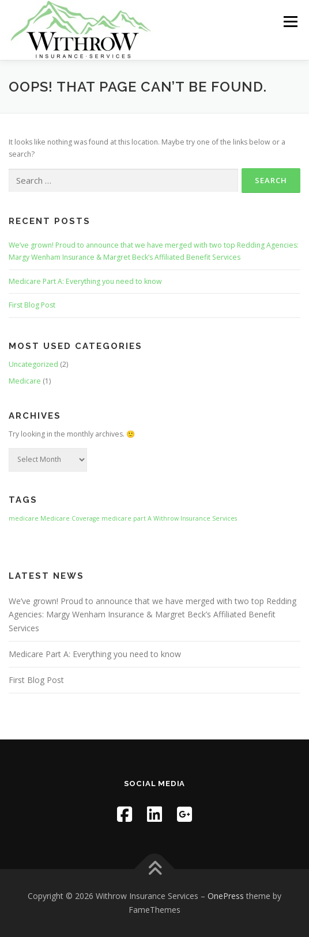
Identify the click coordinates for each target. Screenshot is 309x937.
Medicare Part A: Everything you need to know (85, 281)
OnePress (226, 895)
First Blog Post (32, 305)
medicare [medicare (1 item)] (24, 518)
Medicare (25, 381)
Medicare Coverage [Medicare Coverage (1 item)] (70, 518)
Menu (289, 21)
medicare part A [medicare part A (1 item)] (126, 518)
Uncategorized (33, 364)
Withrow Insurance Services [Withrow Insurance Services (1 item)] (195, 518)
